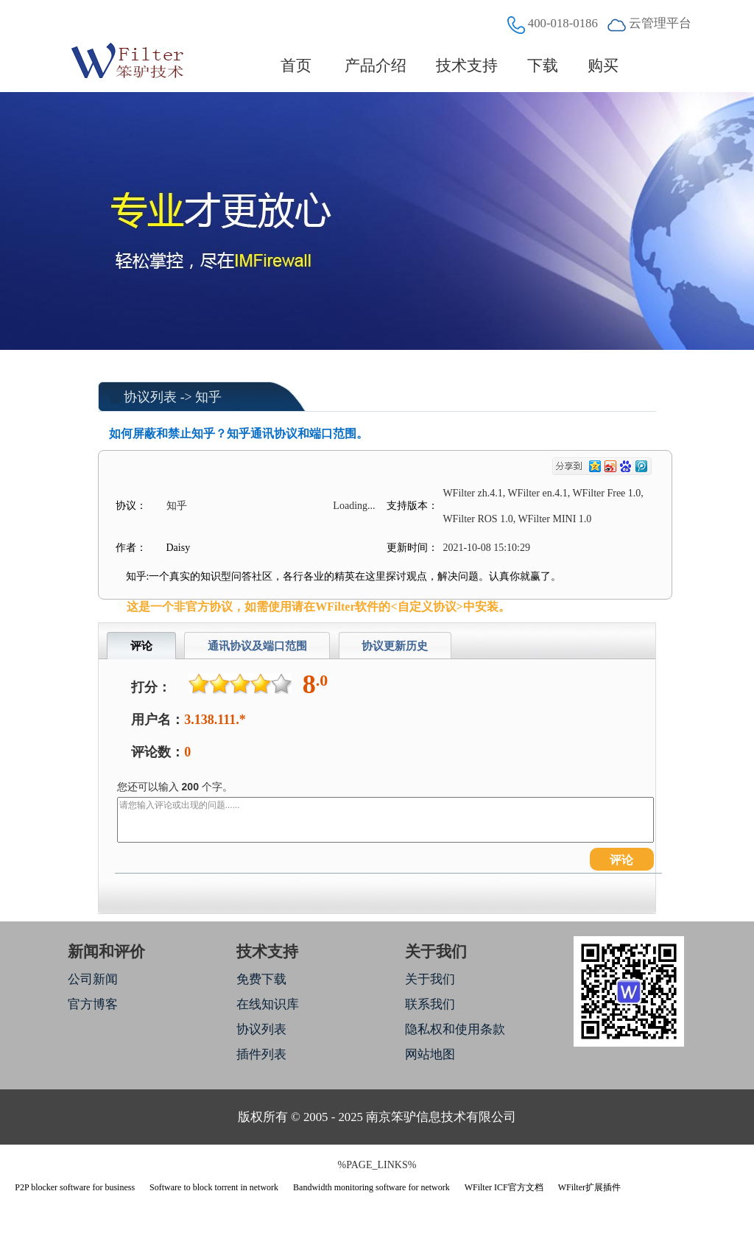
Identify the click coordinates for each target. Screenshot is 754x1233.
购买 (603, 65)
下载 (542, 65)
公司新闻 (93, 979)
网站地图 (430, 1054)
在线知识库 (267, 1004)
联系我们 (430, 1004)
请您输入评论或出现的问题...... (385, 820)
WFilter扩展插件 (589, 1187)
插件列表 (261, 1054)
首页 (296, 65)
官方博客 (93, 1004)
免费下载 (261, 979)
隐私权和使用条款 (455, 1029)
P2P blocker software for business (75, 1187)
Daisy (178, 547)
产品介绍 (375, 65)
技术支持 (467, 65)
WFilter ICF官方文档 (504, 1187)
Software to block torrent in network (213, 1187)
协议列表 (150, 397)
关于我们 (430, 979)
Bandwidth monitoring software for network (371, 1187)
